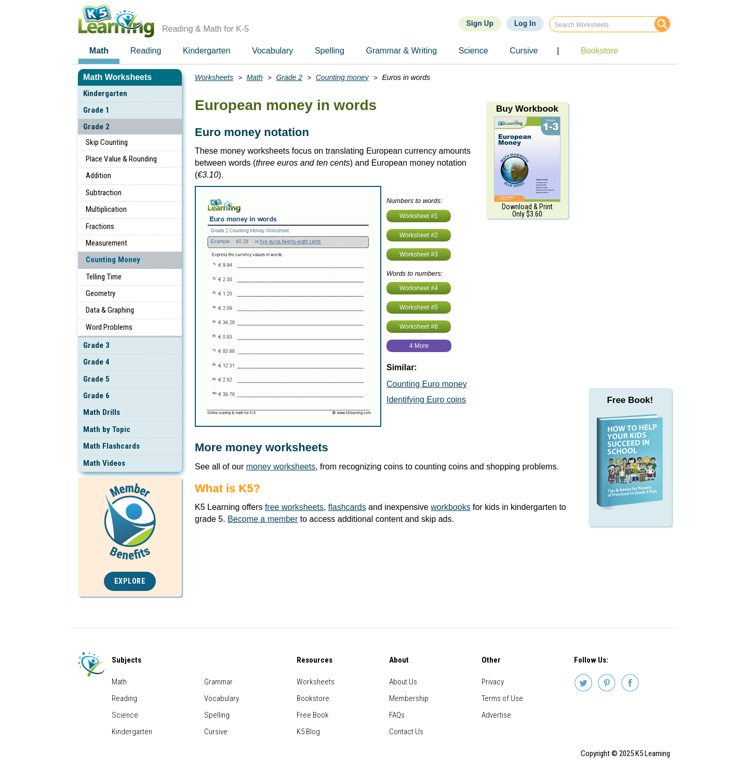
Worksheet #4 (418, 288)
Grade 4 (96, 362)
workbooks (450, 507)
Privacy (493, 681)
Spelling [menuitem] (329, 50)
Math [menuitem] (99, 50)
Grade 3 (96, 345)
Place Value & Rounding (121, 159)
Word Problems (109, 327)
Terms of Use (502, 698)
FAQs (397, 715)
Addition (98, 175)
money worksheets (280, 466)
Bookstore (313, 698)
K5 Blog (308, 731)
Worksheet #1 (418, 216)
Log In (525, 23)
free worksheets (294, 507)
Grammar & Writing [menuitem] (401, 50)
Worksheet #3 (418, 254)
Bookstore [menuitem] (599, 50)
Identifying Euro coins (426, 399)
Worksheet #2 (418, 235)
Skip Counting (107, 142)
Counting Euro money (426, 384)
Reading (124, 698)
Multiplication (106, 209)
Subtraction (104, 192)
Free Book (313, 715)
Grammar (218, 681)
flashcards (347, 507)
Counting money (342, 77)
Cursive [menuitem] (524, 50)
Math (255, 77)
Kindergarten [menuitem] (207, 50)
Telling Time (104, 276)
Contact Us (406, 731)
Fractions (100, 226)
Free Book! (630, 400)
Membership (409, 698)
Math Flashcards (111, 446)
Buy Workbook (527, 109)
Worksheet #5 (418, 307)
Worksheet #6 (418, 326)
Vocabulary (221, 698)
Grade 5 (96, 379)
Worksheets (214, 77)
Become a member (263, 519)
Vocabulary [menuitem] (272, 50)
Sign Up (479, 23)
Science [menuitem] (473, 50)
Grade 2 (96, 126)
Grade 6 (96, 395)
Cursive (216, 731)
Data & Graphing (110, 310)
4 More (419, 345)
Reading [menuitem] (146, 50)
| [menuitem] (558, 50)
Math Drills (101, 412)
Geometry (100, 293)
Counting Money (113, 259)
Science (125, 715)
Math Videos (104, 463)
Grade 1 (96, 110)
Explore (130, 581)
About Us (403, 681)
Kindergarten (105, 93)
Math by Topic (106, 429)
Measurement (106, 243)
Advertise (496, 715)
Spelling (217, 715)
